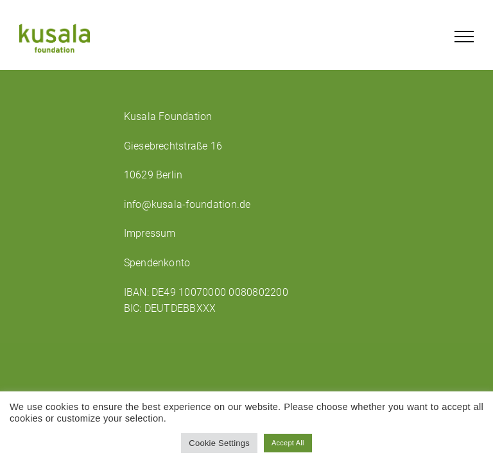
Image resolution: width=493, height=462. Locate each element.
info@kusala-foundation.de (187, 204)
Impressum (150, 233)
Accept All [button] (288, 443)
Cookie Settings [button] (219, 443)
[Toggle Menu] (464, 36)
